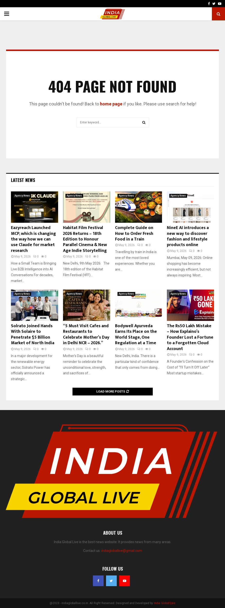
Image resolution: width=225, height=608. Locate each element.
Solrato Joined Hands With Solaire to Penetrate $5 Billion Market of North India (32, 334)
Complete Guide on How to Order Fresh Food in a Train (134, 233)
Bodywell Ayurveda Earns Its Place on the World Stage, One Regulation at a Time (136, 334)
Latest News (23, 180)
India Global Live (164, 603)
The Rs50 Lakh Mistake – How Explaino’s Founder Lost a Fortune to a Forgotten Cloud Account (190, 337)
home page (111, 103)
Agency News (22, 195)
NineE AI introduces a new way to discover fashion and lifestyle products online (188, 236)
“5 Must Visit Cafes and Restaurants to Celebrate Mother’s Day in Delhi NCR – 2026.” (86, 334)
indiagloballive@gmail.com (121, 551)
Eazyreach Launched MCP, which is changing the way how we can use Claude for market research (33, 239)
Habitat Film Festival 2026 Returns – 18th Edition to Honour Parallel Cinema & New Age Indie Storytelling (85, 239)
